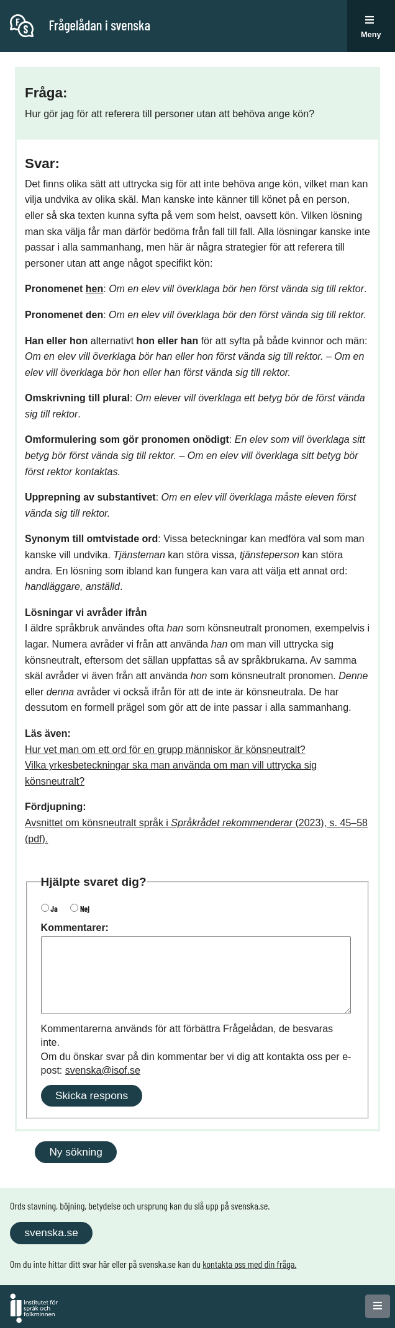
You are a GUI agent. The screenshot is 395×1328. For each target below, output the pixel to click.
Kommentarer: (75, 927)
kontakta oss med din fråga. (249, 1264)
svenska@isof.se (102, 1070)
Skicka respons (91, 1095)
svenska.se (51, 1232)
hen (94, 288)
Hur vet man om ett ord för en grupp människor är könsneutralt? (165, 749)
